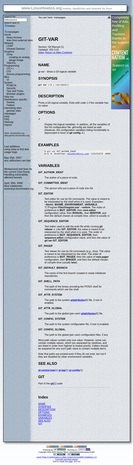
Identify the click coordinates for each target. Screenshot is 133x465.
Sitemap (8, 122)
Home (7, 34)
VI (8, 79)
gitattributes (78, 301)
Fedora (11, 105)
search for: (10, 16)
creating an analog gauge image (19, 58)
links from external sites (20, 40)
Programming (11, 65)
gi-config (74, 371)
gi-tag (61, 371)
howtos (11, 26)
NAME (41, 405)
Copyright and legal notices (66, 461)
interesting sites (13, 108)
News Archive (14, 37)
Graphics (9, 51)
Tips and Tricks (15, 91)
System (8, 82)
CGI (9, 71)
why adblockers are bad (17, 160)
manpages (13, 32)
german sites (14, 110)
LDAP (10, 46)
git (52, 385)
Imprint (8, 125)
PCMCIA (11, 85)
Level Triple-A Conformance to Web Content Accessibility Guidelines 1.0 (66, 458)
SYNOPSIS (44, 408)
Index (41, 52)
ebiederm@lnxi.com (78, 155)
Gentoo (11, 102)
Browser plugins (15, 94)
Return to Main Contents (58, 52)
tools (7, 116)
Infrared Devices (16, 48)
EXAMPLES (45, 416)
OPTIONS (44, 413)
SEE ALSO (44, 422)
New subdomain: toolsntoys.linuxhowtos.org (19, 187)
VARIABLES (45, 419)
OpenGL (11, 63)
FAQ (6, 119)
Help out (9, 96)
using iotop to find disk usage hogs (16, 150)
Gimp (10, 54)
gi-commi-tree (46, 371)
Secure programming (18, 74)
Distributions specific (15, 99)
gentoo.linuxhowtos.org (19, 135)
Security (11, 88)
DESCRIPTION (46, 411)
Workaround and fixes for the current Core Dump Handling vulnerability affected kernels (18, 173)
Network (8, 43)
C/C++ (10, 68)
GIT (40, 425)
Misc (6, 77)
